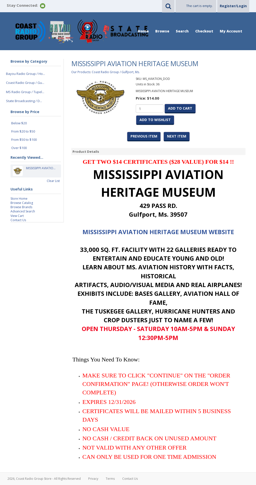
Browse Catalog (21, 203)
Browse (162, 31)
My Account (231, 31)
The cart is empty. (199, 5)
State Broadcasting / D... (24, 101)
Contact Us (18, 220)
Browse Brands (21, 207)
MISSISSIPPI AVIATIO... (41, 171)
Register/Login (233, 5)
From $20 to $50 (23, 131)
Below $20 (19, 123)
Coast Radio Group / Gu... (25, 82)
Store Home (19, 198)
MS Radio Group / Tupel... (25, 92)
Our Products (80, 72)
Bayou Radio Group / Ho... (25, 73)
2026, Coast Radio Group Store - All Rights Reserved (44, 479)
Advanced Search (22, 211)
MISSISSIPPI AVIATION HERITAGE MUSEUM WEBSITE (158, 232)
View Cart (17, 216)
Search (182, 31)
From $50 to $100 (24, 139)
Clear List (53, 181)
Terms (110, 479)
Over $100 (19, 148)
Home (143, 31)
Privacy (93, 479)
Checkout (204, 31)
